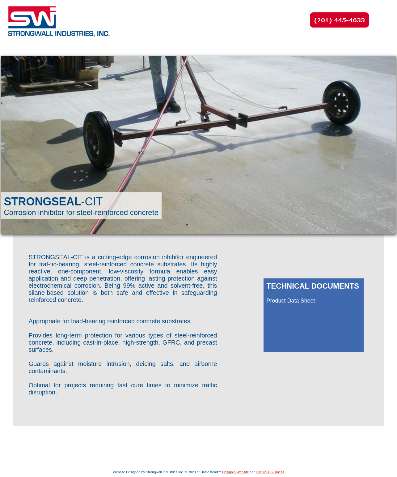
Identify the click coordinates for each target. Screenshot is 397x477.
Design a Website (235, 472)
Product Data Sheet (291, 301)
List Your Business (270, 472)
